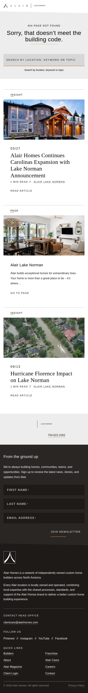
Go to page (19, 293)
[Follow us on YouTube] (17, 435)
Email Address (21, 518)
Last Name (17, 504)
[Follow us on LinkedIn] (29, 435)
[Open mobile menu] (83, 5)
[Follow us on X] (23, 435)
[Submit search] (80, 59)
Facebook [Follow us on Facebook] (61, 638)
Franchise (51, 653)
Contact (50, 673)
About (7, 660)
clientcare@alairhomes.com (20, 622)
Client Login (10, 673)
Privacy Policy (76, 685)
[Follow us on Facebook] (5, 435)
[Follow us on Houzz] (35, 435)
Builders (8, 653)
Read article (21, 190)
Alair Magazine (12, 666)
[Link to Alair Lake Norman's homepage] (44, 424)
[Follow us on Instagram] (11, 435)
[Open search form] (77, 5)
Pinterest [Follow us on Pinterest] (8, 638)
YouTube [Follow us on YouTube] (43, 638)
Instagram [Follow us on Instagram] (26, 638)
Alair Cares (52, 660)
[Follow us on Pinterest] (41, 435)
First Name (18, 490)
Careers (50, 666)
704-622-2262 (56, 435)
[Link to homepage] (24, 6)
